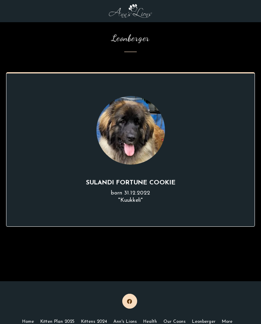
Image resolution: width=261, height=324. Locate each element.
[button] (9, 11)
